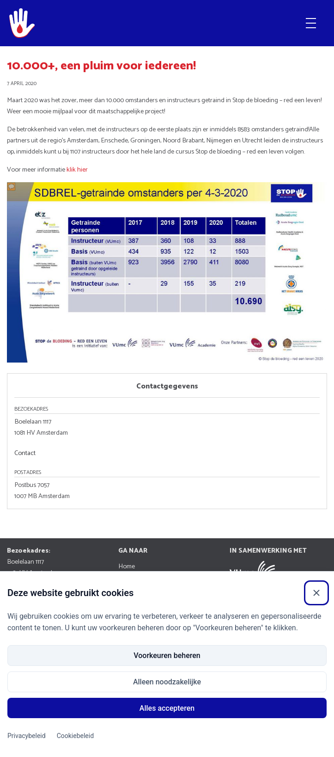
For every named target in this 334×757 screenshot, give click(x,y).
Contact (25, 453)
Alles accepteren (167, 708)
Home (126, 566)
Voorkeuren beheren (167, 655)
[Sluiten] (316, 593)
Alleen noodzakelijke (167, 681)
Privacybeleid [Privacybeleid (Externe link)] (26, 735)
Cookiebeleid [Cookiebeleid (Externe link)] (75, 735)
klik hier (77, 169)
